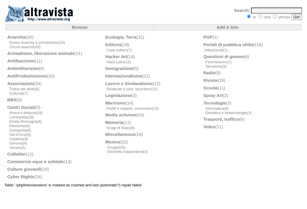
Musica (112, 141)
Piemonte (17, 126)
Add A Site (227, 27)
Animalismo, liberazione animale (41, 53)
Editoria (113, 44)
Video (209, 126)
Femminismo (216, 62)
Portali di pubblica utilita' (229, 44)
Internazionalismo (123, 75)
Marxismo (115, 102)
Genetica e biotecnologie (226, 113)
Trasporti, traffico (221, 119)
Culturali (16, 93)
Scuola (211, 87)
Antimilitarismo (23, 68)
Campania (17, 130)
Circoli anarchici (22, 47)
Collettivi (16, 154)
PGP (208, 37)
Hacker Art (116, 56)
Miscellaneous (120, 134)
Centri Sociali (21, 107)
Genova (16, 143)
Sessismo (214, 66)
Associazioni (20, 83)
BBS (12, 99)
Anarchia (16, 37)
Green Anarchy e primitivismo (34, 42)
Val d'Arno (17, 134)
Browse (79, 27)
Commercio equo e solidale (35, 161)
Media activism (120, 114)
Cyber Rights (20, 176)
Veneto (15, 147)
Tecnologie (215, 102)
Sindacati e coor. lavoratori (128, 89)
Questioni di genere (224, 56)
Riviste (211, 80)
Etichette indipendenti (125, 151)
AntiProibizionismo (27, 75)
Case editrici (116, 50)
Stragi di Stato (118, 128)
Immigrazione (119, 68)
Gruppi (113, 147)
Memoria (114, 122)
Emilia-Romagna (23, 121)
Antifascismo (20, 60)
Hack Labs (115, 62)
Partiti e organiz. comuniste (129, 108)
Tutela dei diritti (22, 89)
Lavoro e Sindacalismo (128, 83)
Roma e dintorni (22, 113)
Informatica (215, 108)
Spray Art (213, 95)
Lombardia (18, 117)
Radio (210, 72)
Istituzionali (213, 50)
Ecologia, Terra (120, 37)
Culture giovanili (24, 169)
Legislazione (118, 95)
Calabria (16, 139)
